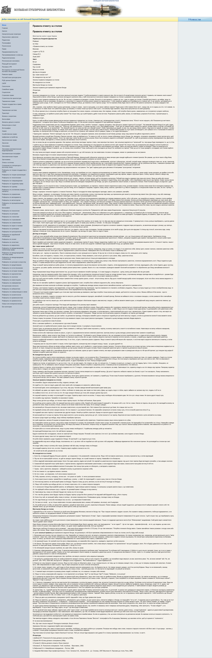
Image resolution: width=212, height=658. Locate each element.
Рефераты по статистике (10, 217)
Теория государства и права (11, 104)
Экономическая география (11, 153)
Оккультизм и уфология (10, 37)
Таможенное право (8, 101)
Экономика (6, 146)
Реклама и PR (7, 67)
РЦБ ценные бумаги (9, 80)
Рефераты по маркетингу (10, 245)
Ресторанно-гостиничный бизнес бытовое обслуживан (13, 70)
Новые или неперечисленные (12, 304)
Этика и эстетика (8, 162)
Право (4, 49)
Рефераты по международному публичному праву (13, 249)
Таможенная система (9, 110)
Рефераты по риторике (10, 214)
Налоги (4, 31)
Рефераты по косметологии (11, 295)
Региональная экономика (10, 61)
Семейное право (8, 89)
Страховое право (8, 95)
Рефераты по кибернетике (11, 289)
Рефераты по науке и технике (12, 225)
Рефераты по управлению (11, 194)
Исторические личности (10, 286)
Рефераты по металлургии (11, 200)
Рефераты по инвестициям (11, 280)
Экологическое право (9, 140)
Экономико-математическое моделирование (11, 149)
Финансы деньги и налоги (11, 122)
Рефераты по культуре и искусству (14, 262)
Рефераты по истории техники (12, 271)
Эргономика (6, 159)
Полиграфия (6, 43)
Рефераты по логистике (10, 242)
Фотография (6, 128)
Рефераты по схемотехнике (11, 222)
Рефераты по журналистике (11, 274)
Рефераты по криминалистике (12, 298)
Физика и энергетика (9, 116)
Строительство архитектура (11, 98)
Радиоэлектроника (8, 58)
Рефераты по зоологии (10, 277)
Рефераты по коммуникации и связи (14, 292)
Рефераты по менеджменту (11, 197)
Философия (6, 119)
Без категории (7, 307)
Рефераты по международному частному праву (13, 253)
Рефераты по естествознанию (12, 268)
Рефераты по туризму (9, 186)
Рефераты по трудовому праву (12, 183)
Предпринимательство (10, 52)
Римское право (7, 74)
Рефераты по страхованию (11, 220)
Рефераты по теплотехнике (11, 177)
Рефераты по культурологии (11, 231)
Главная (5, 28)
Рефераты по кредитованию (11, 265)
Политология (6, 46)
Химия (4, 131)
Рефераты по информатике (11, 283)
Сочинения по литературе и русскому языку (11, 166)
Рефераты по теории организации (14, 175)
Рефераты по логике (9, 239)
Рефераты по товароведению (12, 180)
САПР (4, 83)
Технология (6, 107)
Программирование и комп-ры (12, 55)
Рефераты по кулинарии (10, 228)
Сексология (6, 86)
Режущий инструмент (9, 64)
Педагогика (6, 40)
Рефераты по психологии (10, 211)
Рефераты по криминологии (11, 301)
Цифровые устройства (10, 137)
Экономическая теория (10, 156)
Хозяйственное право (9, 134)
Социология (6, 92)
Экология (5, 143)
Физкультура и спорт (9, 125)
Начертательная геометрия (11, 34)
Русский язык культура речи (11, 77)
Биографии (6, 208)
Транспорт (5, 113)
